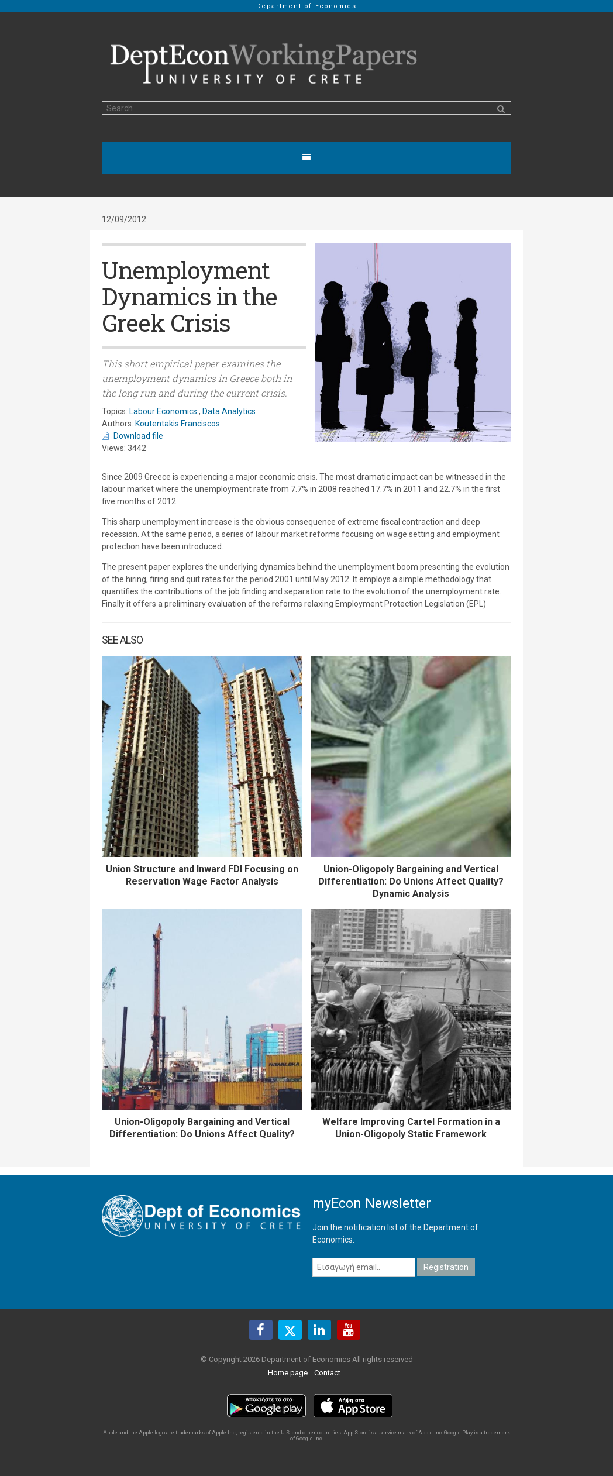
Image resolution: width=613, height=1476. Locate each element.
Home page (288, 1372)
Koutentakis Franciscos (177, 423)
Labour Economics (163, 411)
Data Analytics (229, 411)
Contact (327, 1372)
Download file (138, 436)
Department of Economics (306, 6)
